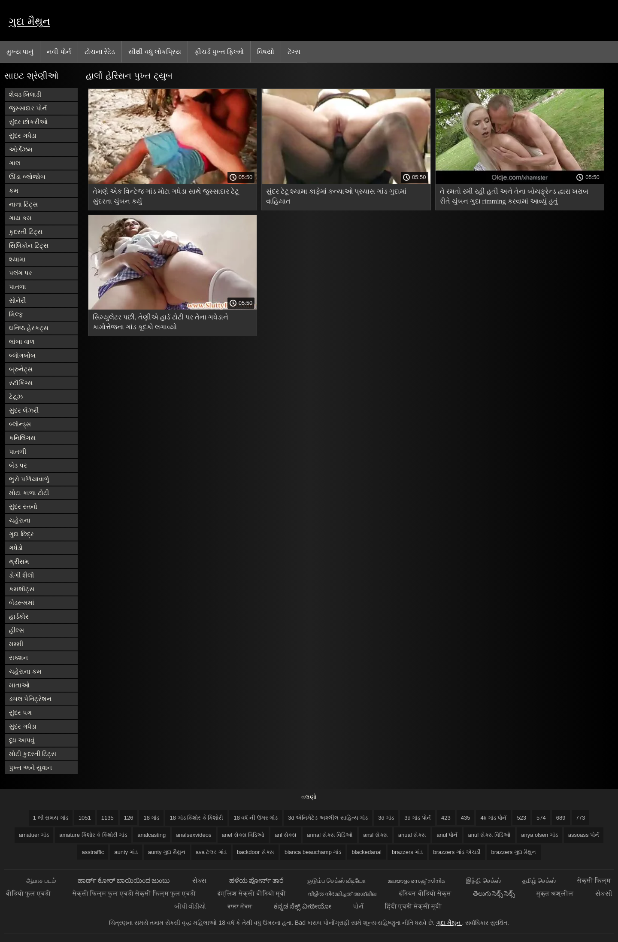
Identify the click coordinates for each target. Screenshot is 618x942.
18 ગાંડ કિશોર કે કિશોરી (196, 817)
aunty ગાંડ (125, 852)
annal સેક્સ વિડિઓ (330, 835)
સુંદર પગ (20, 712)
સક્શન (18, 657)
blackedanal (366, 852)
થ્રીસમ (19, 561)
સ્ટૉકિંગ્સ (21, 382)
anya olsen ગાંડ (539, 835)
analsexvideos (193, 835)
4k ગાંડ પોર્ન (493, 817)
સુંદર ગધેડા (22, 135)
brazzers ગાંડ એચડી (457, 852)
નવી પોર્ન (59, 51)
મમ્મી (16, 643)
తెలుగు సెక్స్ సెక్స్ (494, 893)
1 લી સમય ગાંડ (50, 817)
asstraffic (93, 852)
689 (561, 817)
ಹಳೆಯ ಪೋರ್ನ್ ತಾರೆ (257, 880)
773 (580, 817)
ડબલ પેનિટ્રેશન (30, 698)
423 (446, 817)
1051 (85, 817)
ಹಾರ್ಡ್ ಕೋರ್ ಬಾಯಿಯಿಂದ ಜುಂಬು (124, 880)
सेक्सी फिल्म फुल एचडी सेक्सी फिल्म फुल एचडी (134, 893)
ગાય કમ (20, 218)
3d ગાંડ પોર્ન (417, 817)
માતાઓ (19, 685)
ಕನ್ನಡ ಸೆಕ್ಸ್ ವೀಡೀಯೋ (302, 906)
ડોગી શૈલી (21, 575)
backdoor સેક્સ (255, 852)
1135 (107, 817)
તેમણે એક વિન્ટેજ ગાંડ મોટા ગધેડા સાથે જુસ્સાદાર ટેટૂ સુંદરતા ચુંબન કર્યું (166, 196)
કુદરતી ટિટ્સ (25, 231)
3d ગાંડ (386, 817)
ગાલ (14, 163)
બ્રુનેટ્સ (21, 369)
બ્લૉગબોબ (22, 355)
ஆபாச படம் (41, 880)
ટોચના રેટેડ (100, 51)
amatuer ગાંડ (34, 835)
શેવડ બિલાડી (25, 94)
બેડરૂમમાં (21, 602)
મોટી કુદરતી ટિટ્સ (32, 753)
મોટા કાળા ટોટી (29, 492)
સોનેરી (17, 300)
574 (541, 817)
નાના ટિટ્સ (23, 204)
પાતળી (17, 451)
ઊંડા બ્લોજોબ (27, 176)
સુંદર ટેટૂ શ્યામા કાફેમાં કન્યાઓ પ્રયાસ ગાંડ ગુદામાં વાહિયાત (336, 196)
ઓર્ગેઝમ (21, 149)
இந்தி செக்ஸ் (483, 880)
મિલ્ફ (16, 314)
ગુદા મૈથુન (29, 21)
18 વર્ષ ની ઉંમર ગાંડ (255, 817)
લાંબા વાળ (22, 341)
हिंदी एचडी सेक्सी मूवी (413, 906)
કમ (13, 190)
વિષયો (265, 51)
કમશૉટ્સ (21, 589)
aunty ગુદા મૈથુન (166, 852)
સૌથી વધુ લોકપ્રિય (154, 51)
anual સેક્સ (412, 835)
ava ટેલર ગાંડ (211, 852)
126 (128, 817)
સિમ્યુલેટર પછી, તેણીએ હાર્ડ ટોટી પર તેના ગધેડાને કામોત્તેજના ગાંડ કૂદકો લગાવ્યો (160, 322)
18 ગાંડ (151, 817)
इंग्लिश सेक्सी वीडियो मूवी (252, 893)
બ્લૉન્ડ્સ (20, 424)
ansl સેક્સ (375, 835)
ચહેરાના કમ (25, 671)
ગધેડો (16, 547)
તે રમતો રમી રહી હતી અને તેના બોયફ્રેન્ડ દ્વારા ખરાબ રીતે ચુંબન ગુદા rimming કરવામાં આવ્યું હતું (514, 196)
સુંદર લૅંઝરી (24, 410)
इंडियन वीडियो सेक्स (425, 893)
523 (521, 817)
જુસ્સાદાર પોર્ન (28, 108)
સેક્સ (200, 880)
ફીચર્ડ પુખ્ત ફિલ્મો (219, 51)
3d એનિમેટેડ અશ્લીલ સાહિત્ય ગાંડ (328, 817)
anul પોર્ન (446, 835)
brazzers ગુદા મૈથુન (513, 852)
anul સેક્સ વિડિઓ (489, 835)
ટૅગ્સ (294, 51)
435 (465, 817)
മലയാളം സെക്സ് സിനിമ (416, 880)
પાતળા (17, 286)
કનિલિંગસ (22, 437)
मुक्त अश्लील (555, 893)
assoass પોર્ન (583, 835)
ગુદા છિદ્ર (21, 534)
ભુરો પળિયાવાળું (29, 479)
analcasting (151, 835)
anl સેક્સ (286, 835)
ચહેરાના (19, 520)
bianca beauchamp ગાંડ (313, 852)
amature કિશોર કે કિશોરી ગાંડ (93, 835)
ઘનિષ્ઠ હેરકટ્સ (28, 327)
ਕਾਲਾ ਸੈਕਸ (239, 906)
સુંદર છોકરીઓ (28, 121)
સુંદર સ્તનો (23, 506)
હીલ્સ (16, 630)
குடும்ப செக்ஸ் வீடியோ (336, 880)
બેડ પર (18, 465)
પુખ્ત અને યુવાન (30, 767)
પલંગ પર (20, 273)
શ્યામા (17, 259)
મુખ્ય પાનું (19, 51)
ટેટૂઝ (16, 396)
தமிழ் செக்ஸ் (539, 880)
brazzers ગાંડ (407, 852)
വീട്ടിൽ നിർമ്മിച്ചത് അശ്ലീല (343, 893)
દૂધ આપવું (21, 740)
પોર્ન (358, 906)
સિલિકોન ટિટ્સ (28, 245)
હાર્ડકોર (19, 616)
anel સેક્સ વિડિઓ (243, 835)
